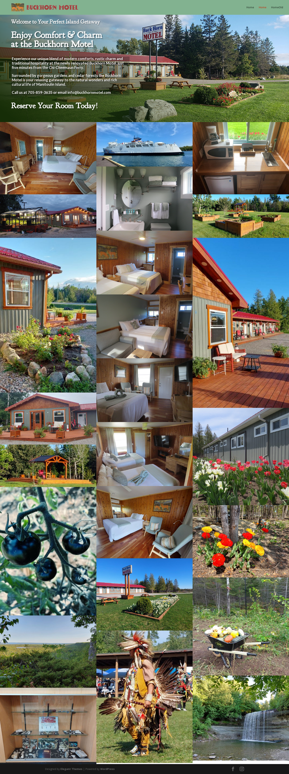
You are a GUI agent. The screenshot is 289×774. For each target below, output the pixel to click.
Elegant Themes (71, 769)
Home (250, 7)
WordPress (107, 769)
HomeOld (277, 7)
